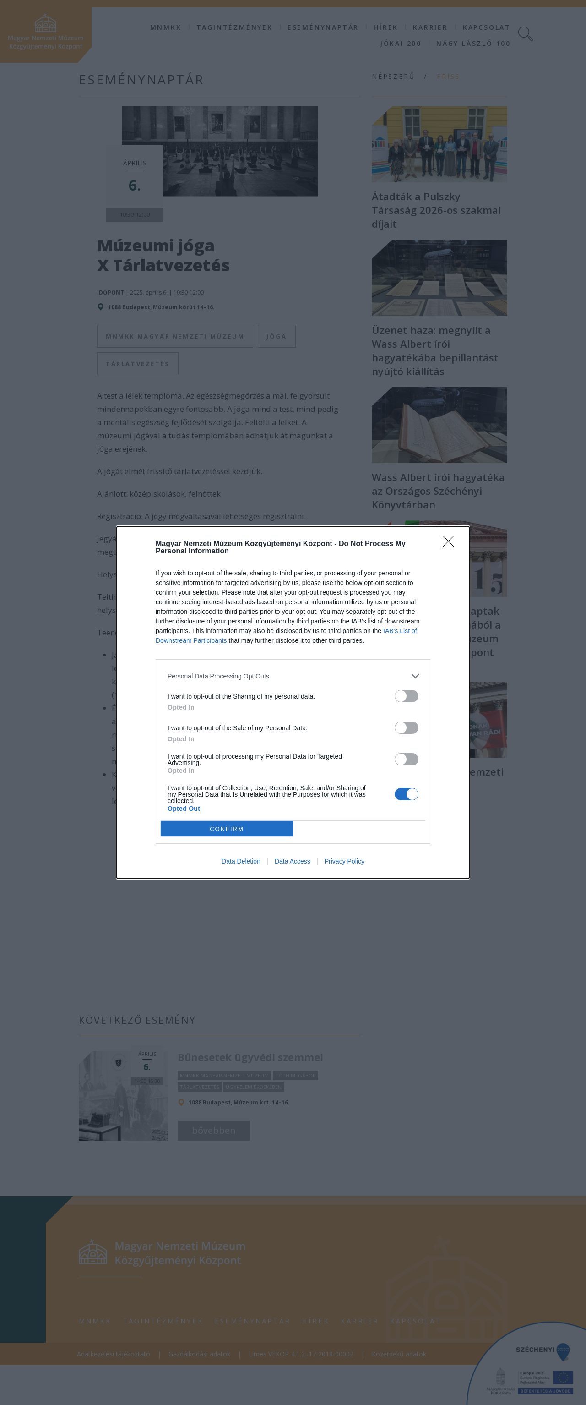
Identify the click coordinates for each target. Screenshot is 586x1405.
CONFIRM (227, 829)
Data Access (292, 861)
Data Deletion (241, 861)
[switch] (406, 696)
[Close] (451, 544)
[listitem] (293, 676)
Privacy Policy (344, 861)
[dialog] (293, 702)
